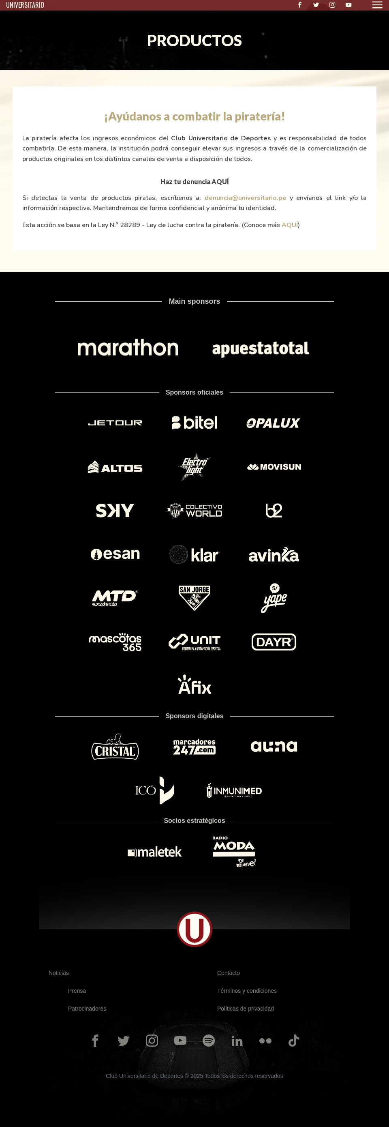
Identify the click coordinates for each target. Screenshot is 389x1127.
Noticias (59, 973)
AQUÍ (290, 225)
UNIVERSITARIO (25, 5)
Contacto (228, 973)
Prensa (77, 990)
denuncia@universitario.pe (245, 197)
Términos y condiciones (247, 990)
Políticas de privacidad (245, 1008)
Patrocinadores (87, 1008)
